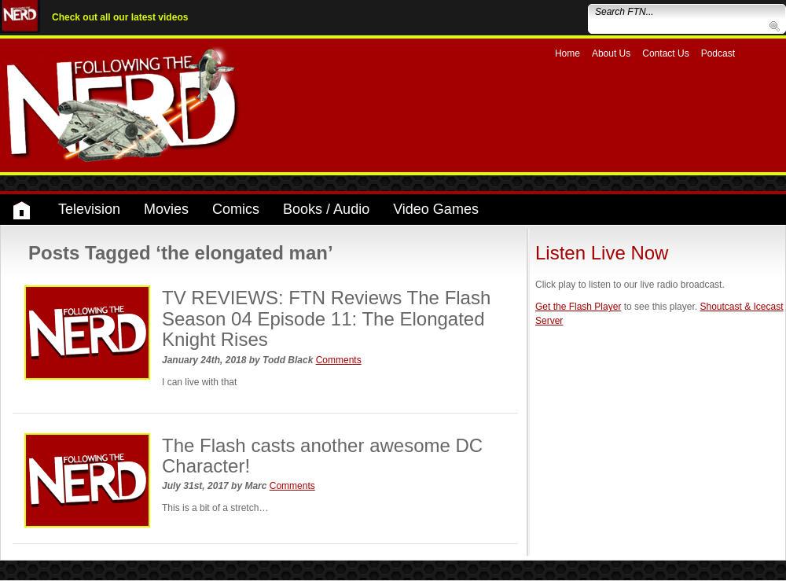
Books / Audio (326, 209)
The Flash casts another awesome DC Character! (322, 455)
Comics (235, 209)
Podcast (718, 53)
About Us (611, 53)
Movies (166, 209)
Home (567, 53)
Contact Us (665, 53)
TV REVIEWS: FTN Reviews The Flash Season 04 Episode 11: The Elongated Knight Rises (326, 318)
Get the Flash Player (578, 306)
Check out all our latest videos (120, 17)
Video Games (436, 209)
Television (89, 209)
